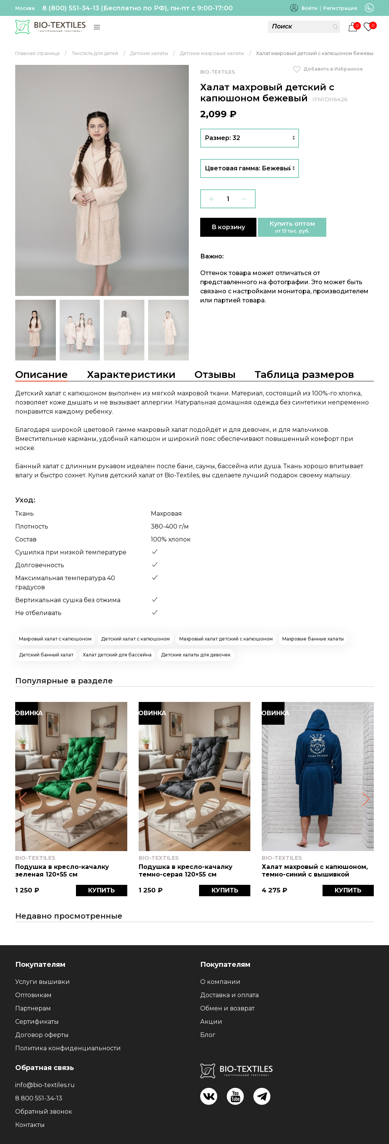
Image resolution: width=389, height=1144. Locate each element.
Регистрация (340, 8)
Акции (211, 1021)
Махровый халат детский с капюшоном (226, 639)
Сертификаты (37, 1021)
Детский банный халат (46, 655)
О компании (220, 981)
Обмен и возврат (227, 1008)
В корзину (228, 227)
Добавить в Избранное (328, 69)
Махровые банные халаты (313, 639)
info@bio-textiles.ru (45, 1085)
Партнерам (33, 1008)
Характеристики (131, 374)
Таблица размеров (304, 374)
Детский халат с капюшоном (135, 639)
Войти (310, 8)
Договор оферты (42, 1035)
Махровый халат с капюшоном (55, 639)
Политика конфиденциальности (68, 1048)
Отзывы (215, 374)
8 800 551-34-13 (38, 1098)
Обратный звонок (43, 1111)
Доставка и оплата (229, 995)
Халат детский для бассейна (117, 655)
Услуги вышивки (42, 981)
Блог (207, 1035)
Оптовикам (33, 995)
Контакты (30, 1124)
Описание (41, 374)
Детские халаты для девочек (196, 655)
